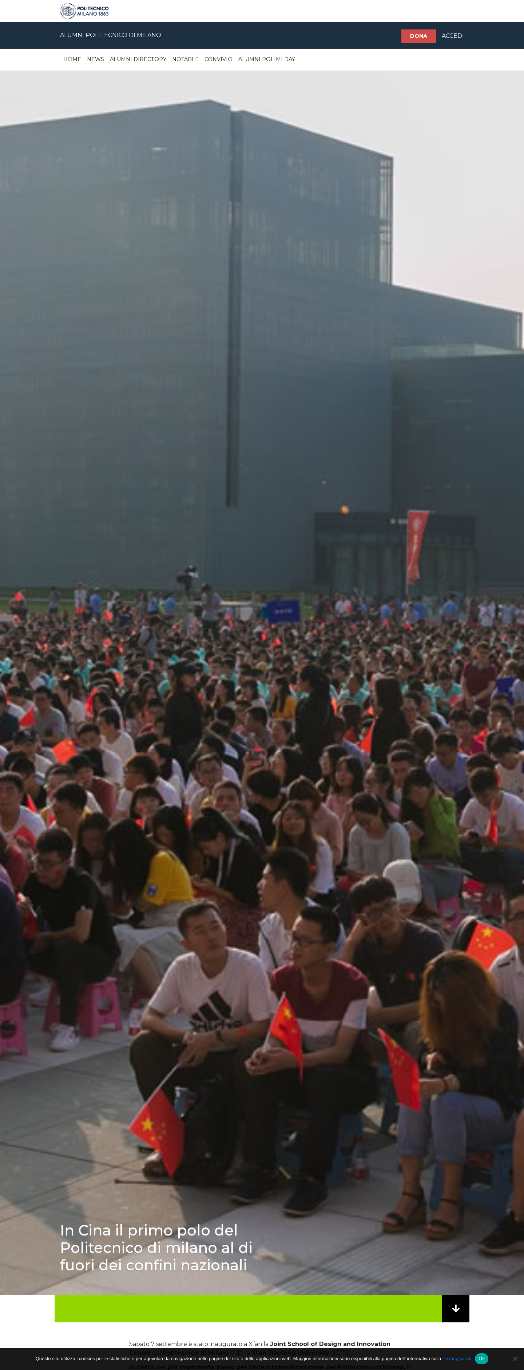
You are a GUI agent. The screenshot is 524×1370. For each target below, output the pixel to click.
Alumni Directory (138, 59)
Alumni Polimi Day (266, 59)
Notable (185, 59)
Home (72, 59)
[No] (515, 1358)
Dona (418, 36)
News (95, 59)
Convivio (219, 59)
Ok (482, 1358)
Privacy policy (456, 1358)
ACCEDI (453, 35)
